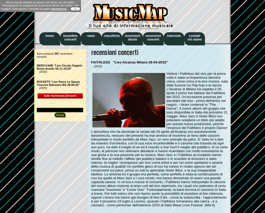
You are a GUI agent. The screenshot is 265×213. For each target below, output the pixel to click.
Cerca (60, 115)
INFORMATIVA (59, 9)
